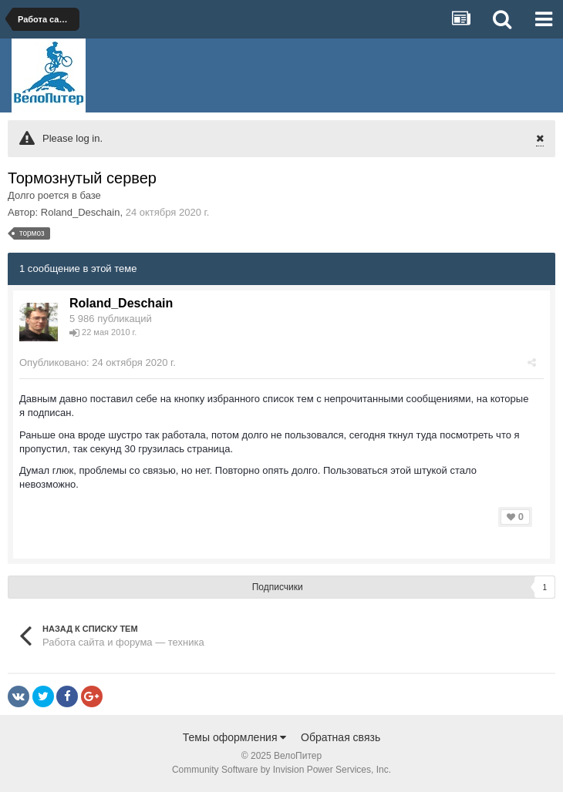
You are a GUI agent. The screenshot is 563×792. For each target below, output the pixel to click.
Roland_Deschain (80, 212)
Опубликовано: (97, 362)
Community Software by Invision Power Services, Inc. (281, 769)
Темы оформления (235, 737)
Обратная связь (340, 737)
